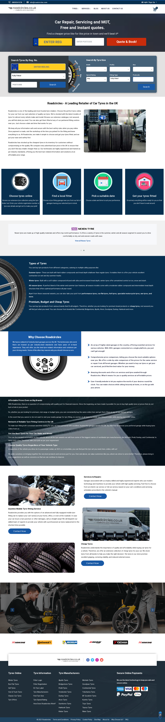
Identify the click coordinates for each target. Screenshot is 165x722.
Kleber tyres (63, 711)
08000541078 (17, 2)
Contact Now (95, 496)
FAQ (126, 720)
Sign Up (152, 2)
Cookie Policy (87, 720)
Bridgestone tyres (65, 684)
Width (88, 65)
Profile (112, 65)
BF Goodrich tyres (89, 696)
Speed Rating (91, 75)
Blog (96, 9)
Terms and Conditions (61, 720)
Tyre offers (12, 700)
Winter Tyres (13, 680)
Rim (134, 65)
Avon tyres (63, 700)
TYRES (74, 9)
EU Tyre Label (38, 688)
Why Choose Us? (117, 720)
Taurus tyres (87, 708)
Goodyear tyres (88, 684)
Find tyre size (38, 696)
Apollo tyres (63, 680)
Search (52, 84)
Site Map (97, 720)
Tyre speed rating (40, 700)
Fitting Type (114, 75)
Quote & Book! (127, 42)
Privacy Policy (76, 720)
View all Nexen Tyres (83, 241)
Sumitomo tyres (65, 704)
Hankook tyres (64, 708)
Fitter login (37, 680)
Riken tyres (86, 711)
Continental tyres (89, 688)
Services (85, 9)
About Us (105, 9)
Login (145, 2)
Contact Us (117, 9)
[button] (81, 250)
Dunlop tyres (63, 696)
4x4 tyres (11, 688)
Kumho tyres (87, 700)
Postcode (136, 75)
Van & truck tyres (15, 692)
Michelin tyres (87, 680)
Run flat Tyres (13, 684)
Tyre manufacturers (40, 692)
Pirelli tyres (63, 688)
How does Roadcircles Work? (44, 704)
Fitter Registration (40, 684)
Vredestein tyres (65, 692)
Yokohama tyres (88, 692)
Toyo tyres (86, 704)
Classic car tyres (14, 696)
